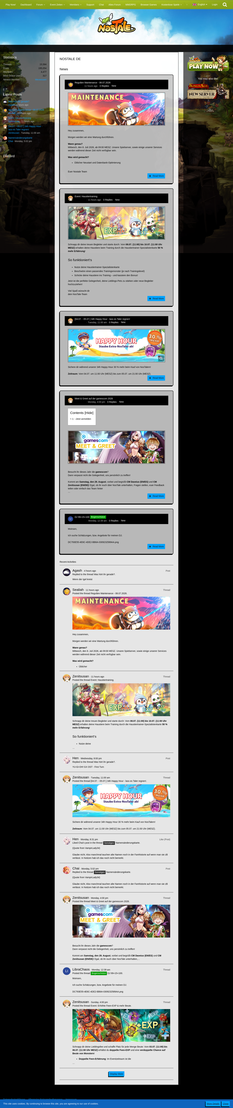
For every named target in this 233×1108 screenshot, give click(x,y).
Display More (116, 1074)
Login (214, 4)
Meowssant (40, 79)
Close (226, 1103)
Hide (89, 413)
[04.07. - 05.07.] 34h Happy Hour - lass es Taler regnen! (102, 319)
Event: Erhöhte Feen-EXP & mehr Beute (111, 1005)
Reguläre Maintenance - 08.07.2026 (26, 110)
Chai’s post (83, 842)
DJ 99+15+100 (82, 517)
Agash (11, 105)
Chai (10, 141)
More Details (213, 1103)
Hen (75, 758)
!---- (80, 419)
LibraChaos (80, 520)
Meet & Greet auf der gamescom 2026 (94, 398)
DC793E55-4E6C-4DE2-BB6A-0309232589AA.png (93, 542)
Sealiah (12, 113)
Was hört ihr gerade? (18, 101)
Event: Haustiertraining (19, 118)
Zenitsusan (13, 121)
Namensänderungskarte (20, 138)
